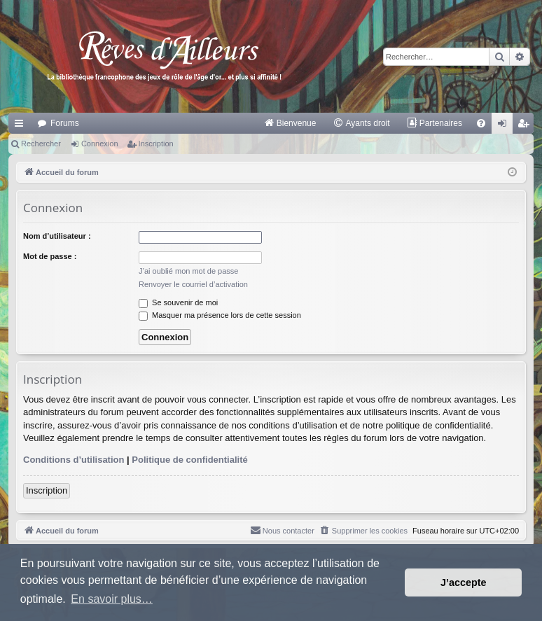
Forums (64, 123)
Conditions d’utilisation (73, 459)
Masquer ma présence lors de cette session (220, 315)
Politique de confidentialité (189, 459)
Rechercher (41, 143)
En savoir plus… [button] (112, 599)
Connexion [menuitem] (505, 126)
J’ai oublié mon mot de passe (188, 271)
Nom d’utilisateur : (57, 236)
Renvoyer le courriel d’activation (193, 284)
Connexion (99, 143)
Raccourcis (21, 126)
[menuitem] (290, 123)
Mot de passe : (49, 256)
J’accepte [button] (463, 582)
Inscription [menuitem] (526, 126)
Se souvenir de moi (178, 302)
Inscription (156, 143)
